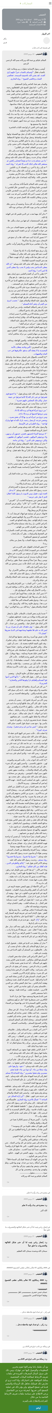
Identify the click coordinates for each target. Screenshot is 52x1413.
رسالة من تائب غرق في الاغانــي (35, 1346)
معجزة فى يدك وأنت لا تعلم (37, 1192)
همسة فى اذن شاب (39, 47)
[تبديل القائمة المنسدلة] (26, 3)
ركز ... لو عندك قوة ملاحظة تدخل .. (33, 1312)
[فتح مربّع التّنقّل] (49, 3)
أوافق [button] (38, 1408)
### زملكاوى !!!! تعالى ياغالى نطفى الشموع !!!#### (27, 1267)
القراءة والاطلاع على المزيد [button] (35, 1401)
